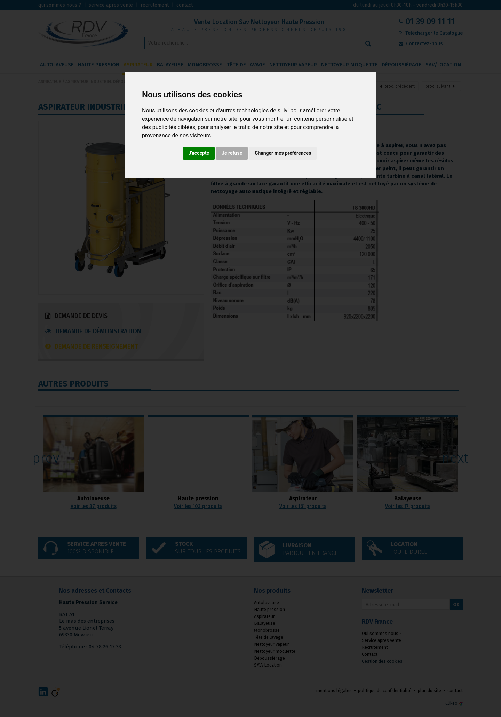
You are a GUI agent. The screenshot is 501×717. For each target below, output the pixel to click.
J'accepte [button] (199, 153)
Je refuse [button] (232, 153)
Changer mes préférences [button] (283, 153)
